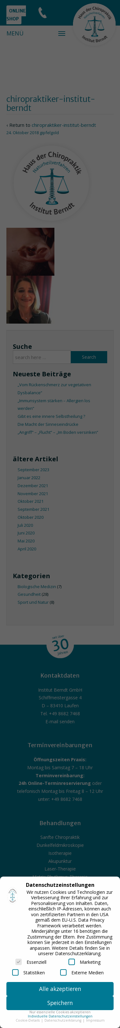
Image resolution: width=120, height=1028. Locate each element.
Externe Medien (82, 972)
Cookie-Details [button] (28, 1020)
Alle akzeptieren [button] (60, 989)
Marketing (84, 962)
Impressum (95, 1020)
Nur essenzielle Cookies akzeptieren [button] (60, 1012)
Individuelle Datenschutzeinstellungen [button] (60, 1016)
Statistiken (28, 972)
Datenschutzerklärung (63, 1020)
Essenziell (30, 962)
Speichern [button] (60, 1003)
